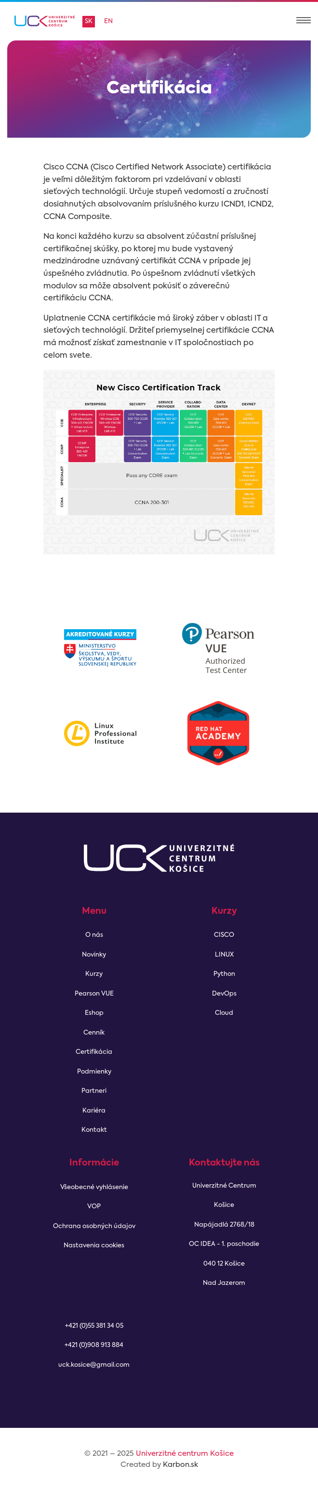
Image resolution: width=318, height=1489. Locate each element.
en (108, 21)
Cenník (94, 1033)
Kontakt (94, 1130)
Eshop (94, 1013)
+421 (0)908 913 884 (94, 1345)
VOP (94, 1207)
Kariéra (94, 1111)
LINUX (224, 955)
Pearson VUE (94, 994)
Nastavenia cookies (94, 1246)
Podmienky (94, 1072)
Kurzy (94, 974)
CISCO (224, 935)
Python (224, 974)
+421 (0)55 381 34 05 (94, 1326)
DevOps (224, 994)
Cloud (224, 1013)
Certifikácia (94, 1052)
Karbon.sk (180, 1464)
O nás (94, 935)
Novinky (94, 955)
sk (89, 21)
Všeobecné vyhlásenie (94, 1187)
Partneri (93, 1091)
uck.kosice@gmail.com (94, 1365)
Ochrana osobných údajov (94, 1226)
